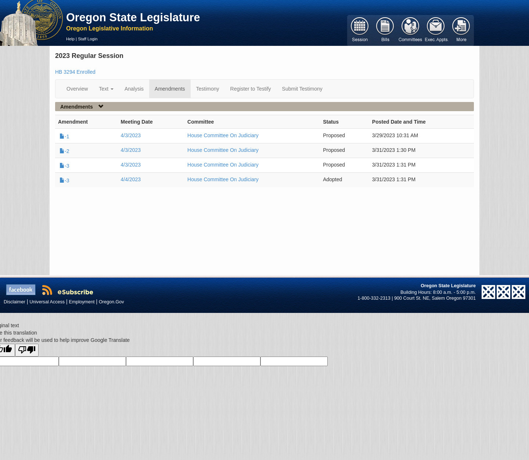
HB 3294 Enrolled (75, 72)
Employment (82, 301)
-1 (64, 136)
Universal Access (47, 301)
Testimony (207, 89)
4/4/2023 (131, 179)
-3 (64, 166)
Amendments (170, 89)
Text (106, 89)
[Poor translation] (27, 350)
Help (70, 39)
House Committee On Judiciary (223, 135)
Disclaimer (14, 301)
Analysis (134, 89)
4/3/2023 (131, 135)
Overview (77, 89)
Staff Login (87, 39)
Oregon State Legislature (133, 17)
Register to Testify (250, 89)
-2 (64, 151)
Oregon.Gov (111, 301)
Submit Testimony (302, 89)
